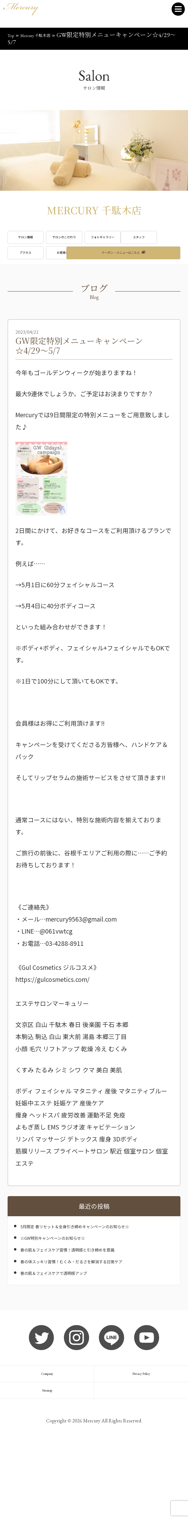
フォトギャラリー (153, 242)
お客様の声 (153, 265)
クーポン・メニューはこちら (120, 289)
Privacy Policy (141, 1435)
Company (47, 1435)
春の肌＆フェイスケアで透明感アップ (72, 1329)
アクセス (94, 265)
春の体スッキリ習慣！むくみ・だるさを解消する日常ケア (97, 1313)
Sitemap (47, 1460)
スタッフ (35, 265)
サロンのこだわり (94, 242)
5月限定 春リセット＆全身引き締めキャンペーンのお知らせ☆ (96, 1270)
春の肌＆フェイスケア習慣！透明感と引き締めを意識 (93, 1297)
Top (12, 35)
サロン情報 (35, 242)
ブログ (35, 289)
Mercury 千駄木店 (46, 35)
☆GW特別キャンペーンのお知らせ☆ (70, 1286)
